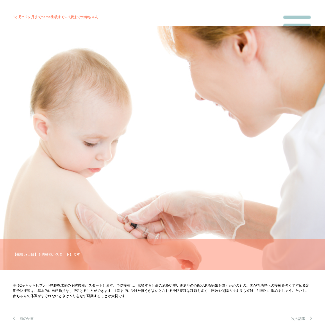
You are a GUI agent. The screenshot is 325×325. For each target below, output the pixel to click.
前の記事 (23, 318)
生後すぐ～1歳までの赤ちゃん (74, 17)
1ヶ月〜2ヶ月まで (27, 17)
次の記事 (301, 319)
